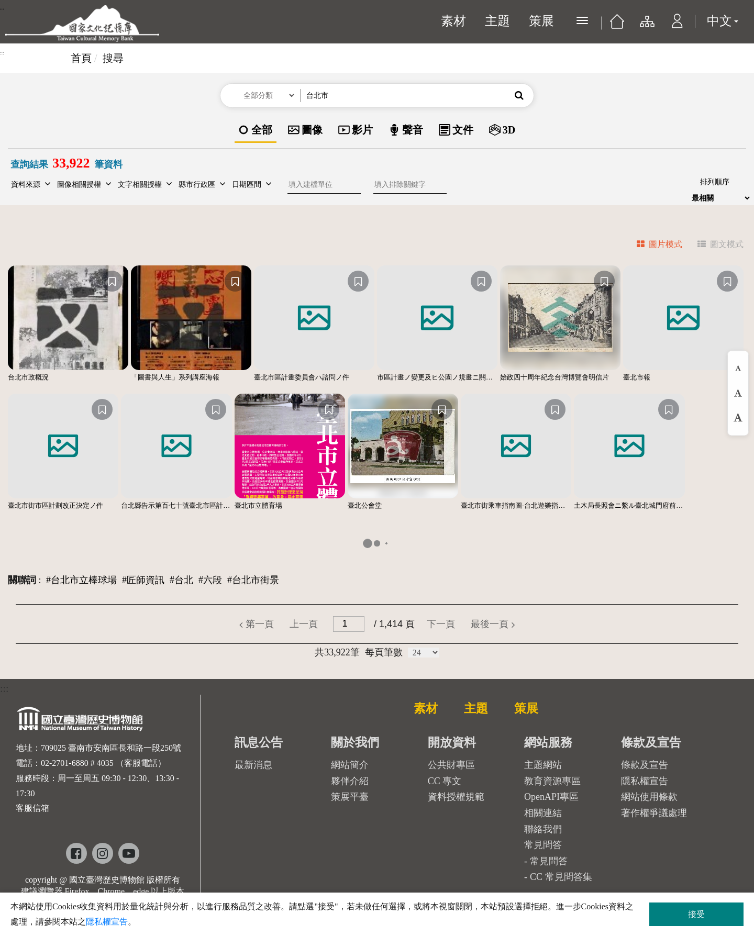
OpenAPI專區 (551, 797)
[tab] (653, 246)
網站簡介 (350, 765)
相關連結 (543, 813)
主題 (497, 21)
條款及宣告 (644, 765)
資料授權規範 (456, 797)
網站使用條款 (649, 797)
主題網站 (543, 765)
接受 (696, 914)
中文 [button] (722, 21)
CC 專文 (445, 781)
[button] (677, 26)
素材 (453, 21)
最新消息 (253, 765)
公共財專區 (451, 765)
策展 (541, 21)
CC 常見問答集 (561, 877)
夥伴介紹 (350, 781)
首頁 (81, 58)
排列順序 (714, 182)
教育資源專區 (552, 781)
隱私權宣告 (644, 781)
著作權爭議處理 (654, 813)
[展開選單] (582, 20)
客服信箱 (32, 808)
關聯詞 (22, 580)
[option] (255, 130)
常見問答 (549, 861)
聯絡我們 (543, 829)
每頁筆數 (384, 652)
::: (2, 8)
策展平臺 (350, 797)
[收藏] (112, 281)
